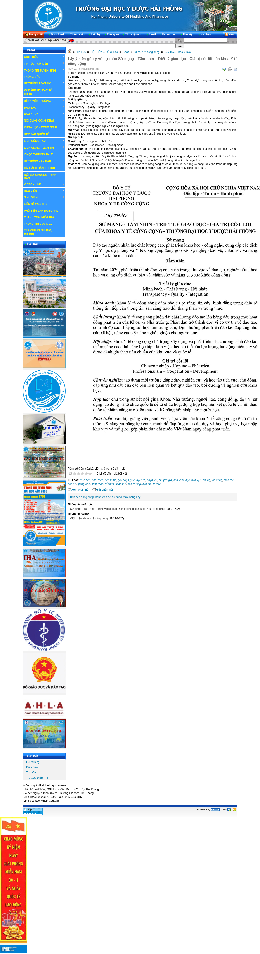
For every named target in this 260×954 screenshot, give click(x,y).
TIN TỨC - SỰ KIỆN (44, 63)
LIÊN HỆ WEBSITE (35, 203)
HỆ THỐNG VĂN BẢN (44, 161)
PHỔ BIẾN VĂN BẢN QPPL (41, 210)
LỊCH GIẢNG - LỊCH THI (44, 147)
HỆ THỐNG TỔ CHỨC (44, 83)
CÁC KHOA (44, 114)
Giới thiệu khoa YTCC (178, 52)
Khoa (126, 52)
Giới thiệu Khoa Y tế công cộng (89, 518)
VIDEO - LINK (44, 184)
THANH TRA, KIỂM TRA (39, 217)
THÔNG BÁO (44, 77)
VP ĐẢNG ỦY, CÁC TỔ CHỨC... (44, 92)
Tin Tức (81, 52)
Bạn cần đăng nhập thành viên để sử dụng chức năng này (105, 497)
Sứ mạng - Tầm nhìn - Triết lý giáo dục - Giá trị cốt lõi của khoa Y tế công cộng (117, 508)
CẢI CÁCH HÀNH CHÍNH (39, 168)
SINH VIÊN (44, 197)
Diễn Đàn (32, 767)
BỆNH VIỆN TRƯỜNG (44, 101)
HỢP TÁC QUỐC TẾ (44, 134)
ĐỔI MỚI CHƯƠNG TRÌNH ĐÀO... (40, 176)
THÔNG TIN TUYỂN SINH (44, 70)
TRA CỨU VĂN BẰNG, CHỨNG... (44, 232)
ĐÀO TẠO (44, 107)
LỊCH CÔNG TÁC (44, 141)
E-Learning (33, 762)
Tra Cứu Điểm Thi (37, 777)
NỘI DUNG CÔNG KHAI (39, 120)
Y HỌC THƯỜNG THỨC (38, 154)
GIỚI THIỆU (44, 57)
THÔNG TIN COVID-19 (38, 223)
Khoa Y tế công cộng (147, 52)
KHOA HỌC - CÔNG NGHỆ (44, 127)
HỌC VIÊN (44, 191)
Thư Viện (31, 772)
